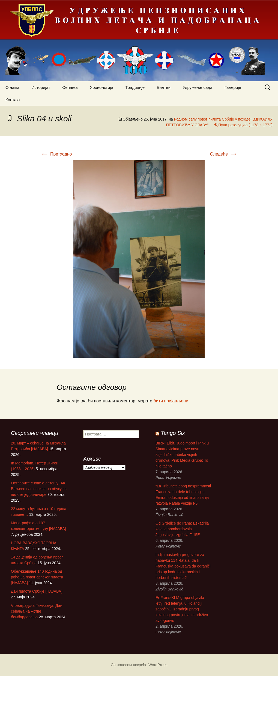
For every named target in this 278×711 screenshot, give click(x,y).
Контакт (12, 99)
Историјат (41, 87)
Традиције (135, 87)
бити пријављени (171, 401)
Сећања (69, 87)
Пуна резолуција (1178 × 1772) (245, 125)
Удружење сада (197, 87)
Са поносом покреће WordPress (139, 665)
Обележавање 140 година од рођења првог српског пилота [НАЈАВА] (37, 577)
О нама (12, 87)
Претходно (56, 154)
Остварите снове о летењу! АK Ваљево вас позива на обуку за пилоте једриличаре (39, 489)
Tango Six (164, 436)
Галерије (233, 87)
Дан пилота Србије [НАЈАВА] (36, 591)
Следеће (224, 154)
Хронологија (101, 87)
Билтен (164, 87)
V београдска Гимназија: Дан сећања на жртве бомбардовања (36, 611)
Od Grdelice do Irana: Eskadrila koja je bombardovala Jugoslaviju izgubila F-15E (172, 532)
